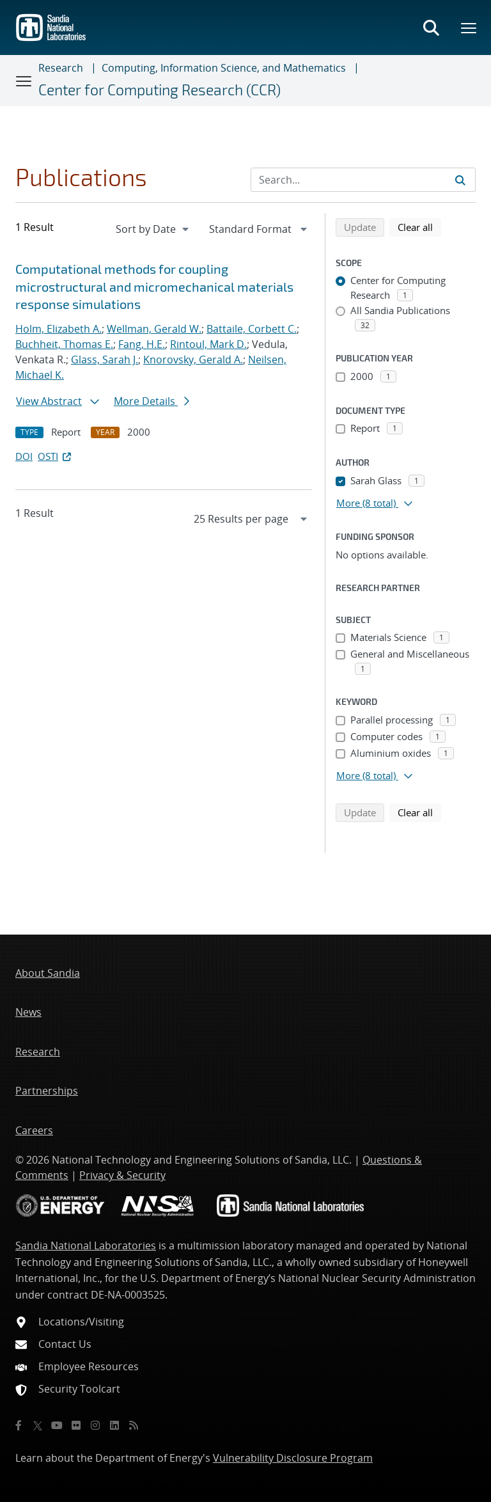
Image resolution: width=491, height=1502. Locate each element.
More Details (151, 401)
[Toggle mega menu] (469, 27)
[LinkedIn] (114, 1425)
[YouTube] (56, 1425)
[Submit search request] (460, 180)
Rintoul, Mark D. (208, 344)
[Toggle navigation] (24, 81)
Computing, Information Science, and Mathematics (224, 68)
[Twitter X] (37, 1425)
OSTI (56, 456)
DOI (24, 456)
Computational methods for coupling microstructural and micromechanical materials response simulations (154, 286)
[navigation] (153, 229)
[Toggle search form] (431, 27)
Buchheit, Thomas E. (64, 344)
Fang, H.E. (141, 344)
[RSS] (133, 1425)
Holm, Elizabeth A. (58, 329)
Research (60, 68)
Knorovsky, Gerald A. (193, 359)
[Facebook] (18, 1425)
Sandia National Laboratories (85, 1245)
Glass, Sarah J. (104, 359)
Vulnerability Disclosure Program (293, 1458)
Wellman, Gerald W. (154, 329)
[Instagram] (95, 1425)
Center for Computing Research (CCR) (159, 90)
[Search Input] (363, 180)
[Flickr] (76, 1425)
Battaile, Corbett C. (252, 329)
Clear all (419, 226)
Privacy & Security (122, 1175)
